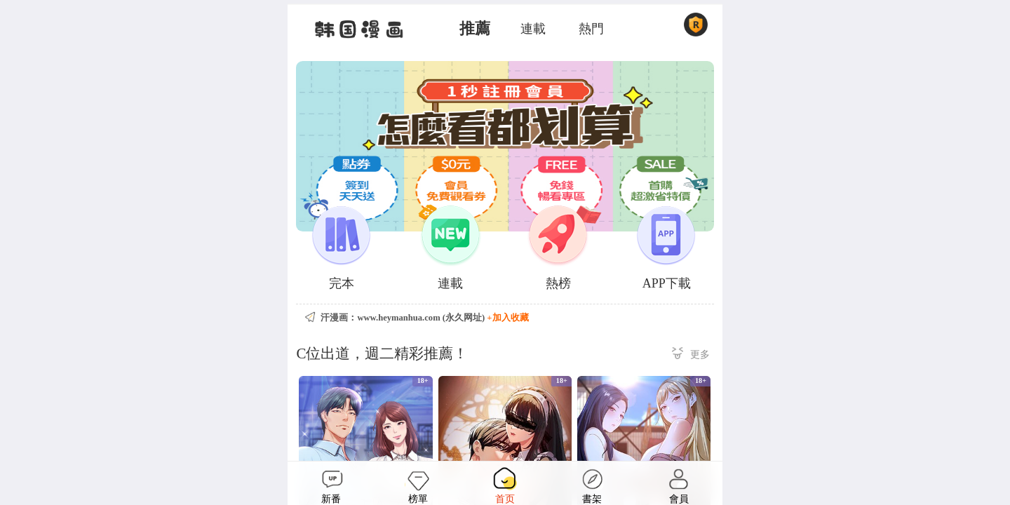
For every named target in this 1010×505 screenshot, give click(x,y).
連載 (533, 29)
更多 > (691, 355)
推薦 (474, 28)
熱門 (591, 29)
